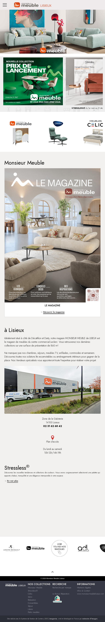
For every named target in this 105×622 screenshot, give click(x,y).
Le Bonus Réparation (60, 593)
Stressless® (33, 590)
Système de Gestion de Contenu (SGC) (39, 618)
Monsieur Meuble (35, 587)
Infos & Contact (83, 590)
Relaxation (32, 599)
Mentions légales (84, 587)
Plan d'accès (52, 439)
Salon (30, 596)
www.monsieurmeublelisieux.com (90, 593)
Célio (30, 593)
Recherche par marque (61, 587)
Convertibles (33, 603)
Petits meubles (34, 612)
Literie (30, 609)
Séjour (30, 606)
